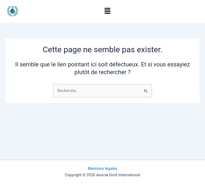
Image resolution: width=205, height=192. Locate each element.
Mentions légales (102, 168)
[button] (107, 11)
